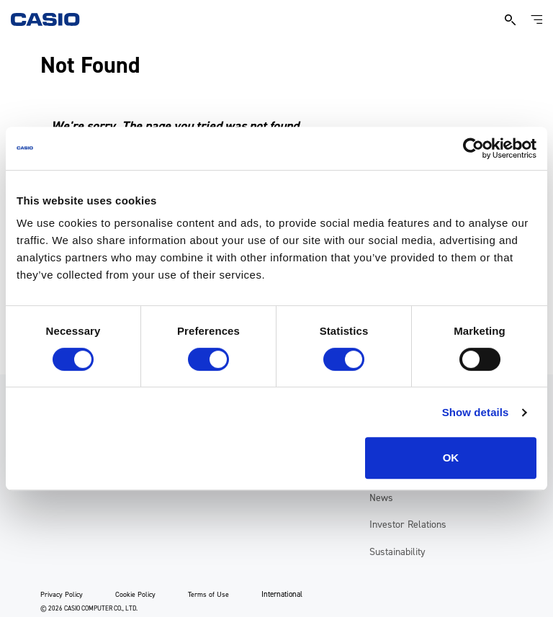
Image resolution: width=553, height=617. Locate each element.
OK (451, 457)
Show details (475, 412)
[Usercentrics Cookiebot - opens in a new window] (473, 148)
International (281, 594)
